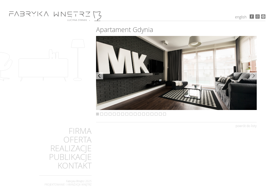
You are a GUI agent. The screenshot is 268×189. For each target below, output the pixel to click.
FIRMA (80, 130)
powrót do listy (246, 126)
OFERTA (77, 139)
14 (151, 114)
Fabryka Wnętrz (75, 181)
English (241, 16)
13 (147, 114)
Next (253, 75)
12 (143, 114)
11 (139, 114)
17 (164, 114)
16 (160, 114)
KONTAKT (75, 165)
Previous (99, 75)
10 (135, 114)
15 (156, 114)
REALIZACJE (71, 148)
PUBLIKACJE (70, 156)
